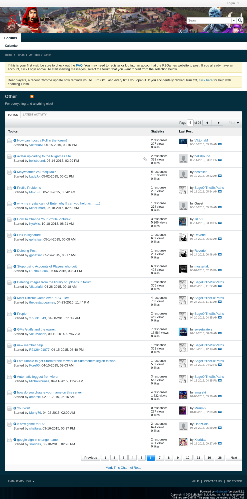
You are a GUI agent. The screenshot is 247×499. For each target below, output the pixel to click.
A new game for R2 (31, 424)
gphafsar (35, 239)
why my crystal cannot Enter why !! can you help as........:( (58, 203)
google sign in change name (37, 440)
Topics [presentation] (13, 114)
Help (195, 481)
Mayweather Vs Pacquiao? (36, 172)
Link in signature (29, 235)
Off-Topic (34, 54)
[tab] (13, 114)
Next (234, 458)
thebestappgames (42, 302)
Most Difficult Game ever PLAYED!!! (43, 298)
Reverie (200, 235)
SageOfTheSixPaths (209, 188)
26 (220, 458)
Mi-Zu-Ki (35, 192)
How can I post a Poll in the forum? (42, 140)
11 (198, 458)
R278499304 (38, 271)
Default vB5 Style (21, 481)
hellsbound (37, 160)
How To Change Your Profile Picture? (44, 219)
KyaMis (34, 224)
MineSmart (37, 208)
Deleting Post (26, 250)
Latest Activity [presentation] (35, 114)
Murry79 (35, 412)
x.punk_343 (37, 318)
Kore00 (34, 365)
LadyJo (34, 176)
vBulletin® (221, 491)
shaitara (35, 428)
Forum (20, 54)
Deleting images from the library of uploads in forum (54, 282)
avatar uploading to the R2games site (44, 156)
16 (209, 458)
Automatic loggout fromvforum (38, 376)
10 (187, 458)
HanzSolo (202, 424)
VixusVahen (37, 334)
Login (233, 3)
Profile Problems (29, 188)
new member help (30, 345)
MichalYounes (39, 381)
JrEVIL (199, 219)
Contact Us (213, 481)
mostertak (202, 266)
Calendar (11, 46)
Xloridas (35, 444)
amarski (35, 397)
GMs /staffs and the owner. (36, 329)
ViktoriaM (36, 145)
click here (206, 80)
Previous (90, 458)
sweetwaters (204, 329)
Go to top (234, 481)
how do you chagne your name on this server (49, 392)
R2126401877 (39, 350)
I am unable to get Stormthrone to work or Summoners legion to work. (67, 361)
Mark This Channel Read (124, 468)
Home (8, 54)
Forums (10, 38)
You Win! (23, 408)
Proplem (23, 314)
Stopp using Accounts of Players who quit (47, 266)
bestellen (201, 172)
